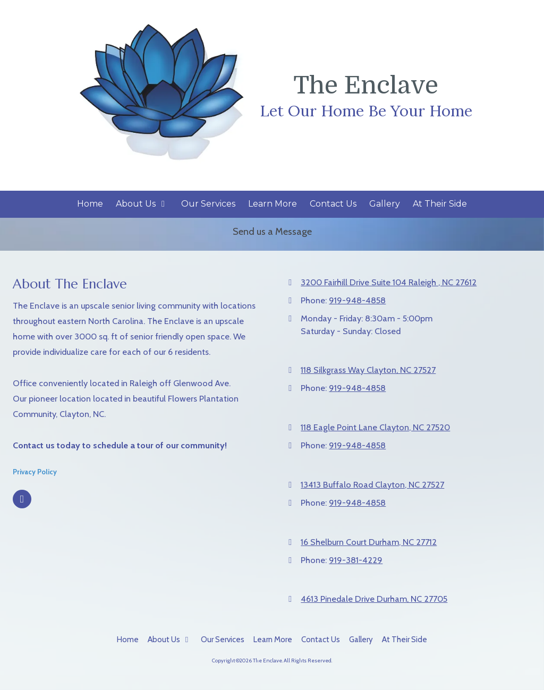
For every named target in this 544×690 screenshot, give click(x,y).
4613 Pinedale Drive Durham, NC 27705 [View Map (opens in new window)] (374, 598)
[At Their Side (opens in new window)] (439, 204)
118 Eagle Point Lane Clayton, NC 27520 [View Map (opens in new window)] (375, 427)
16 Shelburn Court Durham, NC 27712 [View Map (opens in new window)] (369, 541)
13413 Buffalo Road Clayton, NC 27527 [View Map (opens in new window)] (372, 484)
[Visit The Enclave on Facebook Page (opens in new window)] (22, 499)
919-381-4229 (355, 560)
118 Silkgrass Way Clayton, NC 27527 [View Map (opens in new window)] (368, 369)
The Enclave (365, 85)
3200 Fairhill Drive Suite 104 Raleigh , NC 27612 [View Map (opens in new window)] (389, 282)
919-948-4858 (357, 300)
